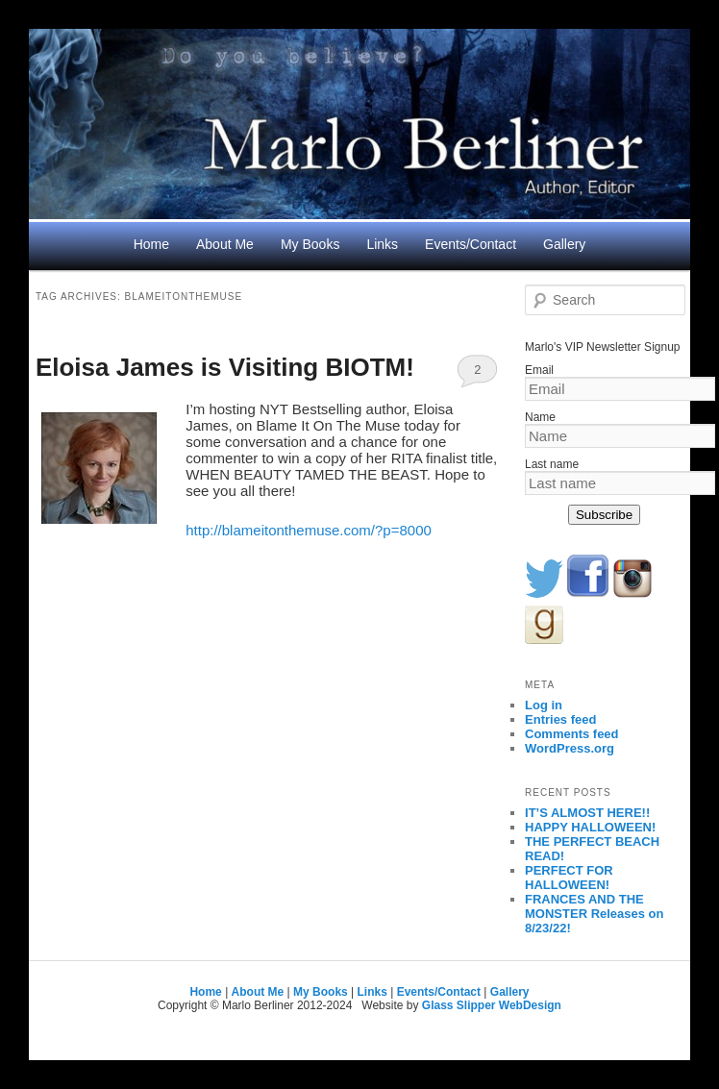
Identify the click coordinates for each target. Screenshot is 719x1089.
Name (540, 417)
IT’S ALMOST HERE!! (587, 812)
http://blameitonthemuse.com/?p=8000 (309, 530)
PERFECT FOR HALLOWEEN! (569, 877)
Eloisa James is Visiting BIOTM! (225, 367)
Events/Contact (470, 244)
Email (539, 370)
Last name (552, 464)
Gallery (564, 244)
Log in (543, 705)
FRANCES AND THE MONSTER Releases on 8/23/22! (594, 913)
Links (382, 244)
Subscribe (604, 514)
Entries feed (560, 719)
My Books (310, 244)
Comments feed (572, 734)
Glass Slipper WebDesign (491, 1005)
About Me (225, 244)
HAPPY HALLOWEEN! (590, 827)
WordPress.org (569, 748)
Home (151, 244)
